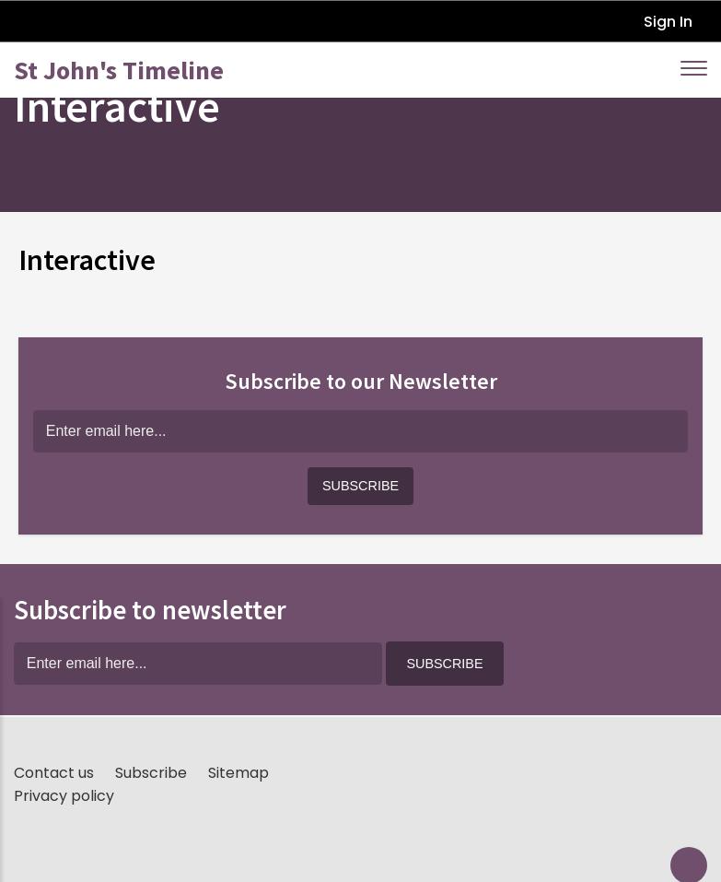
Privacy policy (64, 795)
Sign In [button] (668, 21)
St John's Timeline (119, 70)
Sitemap (238, 772)
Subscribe (151, 772)
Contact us (54, 772)
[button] (360, 486)
